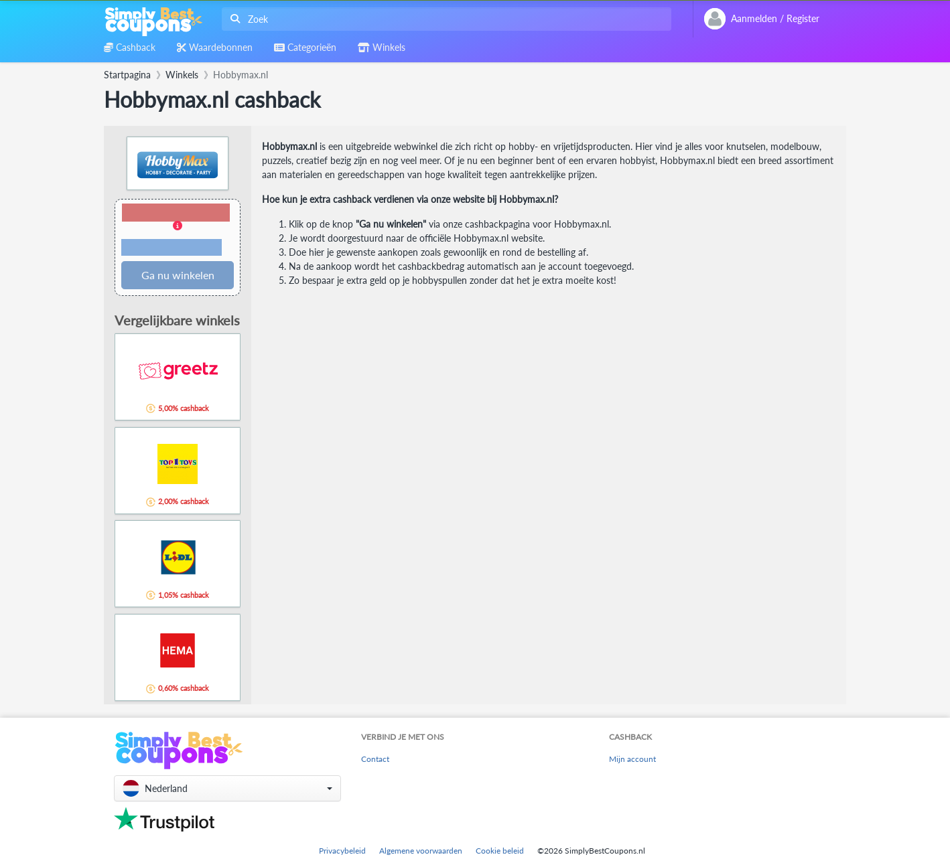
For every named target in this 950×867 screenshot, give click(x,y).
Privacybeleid (342, 851)
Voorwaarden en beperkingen (171, 247)
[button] (177, 231)
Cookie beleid (500, 851)
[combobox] (444, 19)
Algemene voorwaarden (420, 851)
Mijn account (632, 759)
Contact (375, 759)
